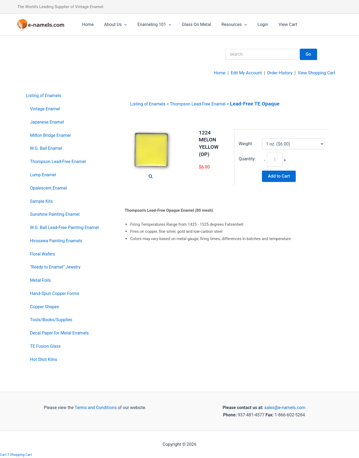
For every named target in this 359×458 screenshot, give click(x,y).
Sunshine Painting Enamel (55, 214)
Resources (226, 24)
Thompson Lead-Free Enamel (58, 161)
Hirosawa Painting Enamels (56, 240)
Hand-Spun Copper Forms (54, 293)
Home (87, 24)
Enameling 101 (150, 24)
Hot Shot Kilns (43, 359)
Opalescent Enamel (48, 188)
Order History (279, 72)
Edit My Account (245, 72)
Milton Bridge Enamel (50, 135)
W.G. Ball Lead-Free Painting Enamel (64, 227)
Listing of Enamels (44, 95)
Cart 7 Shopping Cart (16, 455)
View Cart (276, 24)
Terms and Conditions (95, 407)
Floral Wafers (42, 254)
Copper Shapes (44, 306)
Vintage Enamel (45, 108)
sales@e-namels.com (284, 407)
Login (253, 24)
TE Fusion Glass (45, 346)
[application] (121, 24)
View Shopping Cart (316, 72)
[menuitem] (63, 95)
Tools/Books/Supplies (51, 319)
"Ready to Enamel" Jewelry (55, 267)
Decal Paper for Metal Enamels (59, 333)
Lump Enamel (43, 174)
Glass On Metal (190, 24)
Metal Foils (40, 280)
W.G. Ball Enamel (46, 148)
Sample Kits (41, 201)
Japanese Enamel (47, 122)
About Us (112, 24)
